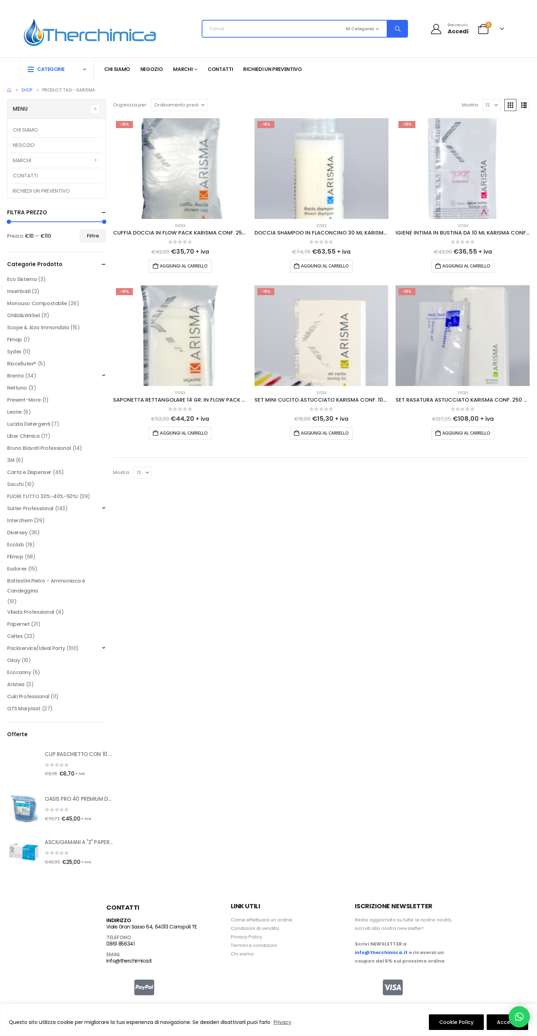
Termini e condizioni (254, 945)
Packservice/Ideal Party (36, 648)
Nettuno (17, 387)
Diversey (17, 532)
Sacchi (15, 484)
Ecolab (15, 544)
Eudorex (17, 568)
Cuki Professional (28, 696)
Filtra (93, 236)
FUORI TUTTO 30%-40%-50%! (42, 496)
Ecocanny (19, 672)
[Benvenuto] (449, 28)
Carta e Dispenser (29, 472)
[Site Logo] (90, 30)
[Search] (397, 29)
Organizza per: (130, 104)
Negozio (151, 69)
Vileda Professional (30, 612)
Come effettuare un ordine (261, 919)
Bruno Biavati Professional (39, 448)
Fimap (14, 339)
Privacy (282, 1022)
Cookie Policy (456, 1022)
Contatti (220, 69)
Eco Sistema (22, 279)
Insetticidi (18, 291)
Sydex (180, 225)
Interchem (19, 520)
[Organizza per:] (179, 105)
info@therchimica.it (129, 960)
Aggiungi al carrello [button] (184, 266)
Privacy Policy (246, 936)
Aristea (15, 684)
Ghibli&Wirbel (23, 315)
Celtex (14, 636)
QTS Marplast (23, 708)
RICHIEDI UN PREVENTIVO (272, 69)
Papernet (18, 624)
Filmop (15, 556)
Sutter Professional (30, 508)
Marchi (182, 69)
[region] (268, 1020)
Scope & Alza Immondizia (38, 327)
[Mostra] (491, 105)
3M (10, 460)
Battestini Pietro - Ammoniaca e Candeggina (46, 585)
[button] (510, 105)
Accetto (507, 1022)
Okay (13, 660)
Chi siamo (117, 69)
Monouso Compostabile (37, 303)
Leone (14, 411)
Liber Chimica (23, 436)
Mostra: (470, 104)
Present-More (24, 399)
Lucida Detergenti (28, 424)
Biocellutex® (21, 363)
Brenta (15, 375)
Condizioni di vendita (255, 928)
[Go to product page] (180, 168)
